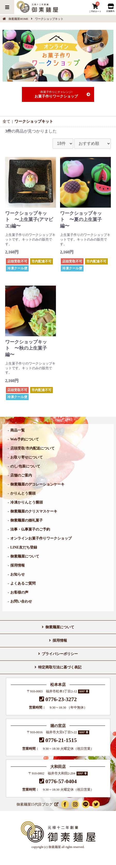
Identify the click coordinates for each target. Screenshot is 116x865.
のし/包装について (25, 466)
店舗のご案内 (21, 475)
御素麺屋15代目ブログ (34, 804)
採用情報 (17, 565)
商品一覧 (17, 430)
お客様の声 (19, 592)
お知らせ (17, 574)
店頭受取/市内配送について (32, 448)
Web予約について (24, 439)
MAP (82, 691)
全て (6, 121)
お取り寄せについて (26, 457)
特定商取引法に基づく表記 (59, 667)
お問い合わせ (21, 601)
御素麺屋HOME (18, 18)
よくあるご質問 (23, 583)
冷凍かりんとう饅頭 (26, 502)
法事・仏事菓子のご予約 (30, 529)
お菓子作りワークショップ (56, 94)
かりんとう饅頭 (23, 493)
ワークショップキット (49, 18)
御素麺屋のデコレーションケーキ (37, 484)
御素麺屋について (24, 556)
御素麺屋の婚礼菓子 (26, 520)
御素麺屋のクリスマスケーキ (33, 511)
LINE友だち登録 (23, 547)
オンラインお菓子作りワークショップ (41, 538)
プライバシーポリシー (60, 654)
